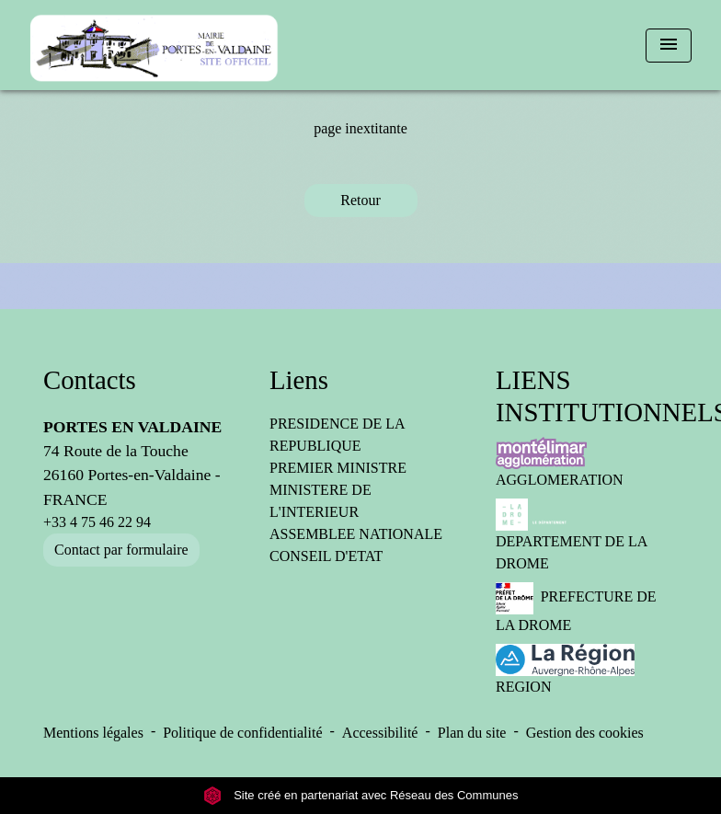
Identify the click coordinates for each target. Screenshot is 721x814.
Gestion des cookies (585, 732)
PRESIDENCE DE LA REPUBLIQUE (337, 434)
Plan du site (472, 732)
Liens (298, 380)
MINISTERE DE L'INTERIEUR (320, 501)
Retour (360, 200)
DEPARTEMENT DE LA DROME (571, 535)
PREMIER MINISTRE (337, 468)
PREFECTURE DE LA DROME (576, 607)
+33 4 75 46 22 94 (97, 522)
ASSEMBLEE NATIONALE (355, 534)
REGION (565, 669)
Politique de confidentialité (242, 732)
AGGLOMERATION (560, 462)
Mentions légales (93, 732)
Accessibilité (380, 732)
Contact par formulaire (121, 549)
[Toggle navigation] (669, 46)
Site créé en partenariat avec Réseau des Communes (361, 795)
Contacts (89, 380)
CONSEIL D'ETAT (326, 556)
